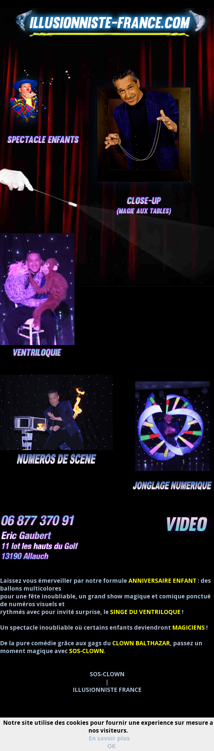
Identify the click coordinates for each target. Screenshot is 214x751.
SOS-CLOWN (107, 674)
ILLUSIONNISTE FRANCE (107, 690)
